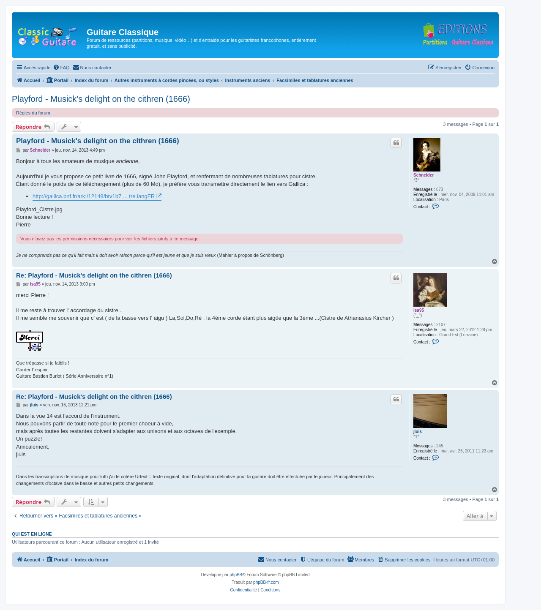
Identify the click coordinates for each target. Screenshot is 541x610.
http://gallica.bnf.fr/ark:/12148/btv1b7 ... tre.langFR (94, 196)
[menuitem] (61, 68)
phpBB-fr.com (266, 582)
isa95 (418, 310)
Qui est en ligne (32, 533)
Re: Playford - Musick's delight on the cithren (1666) (94, 275)
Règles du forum (33, 112)
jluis (417, 431)
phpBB (236, 574)
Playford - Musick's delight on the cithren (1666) (101, 98)
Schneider (423, 175)
